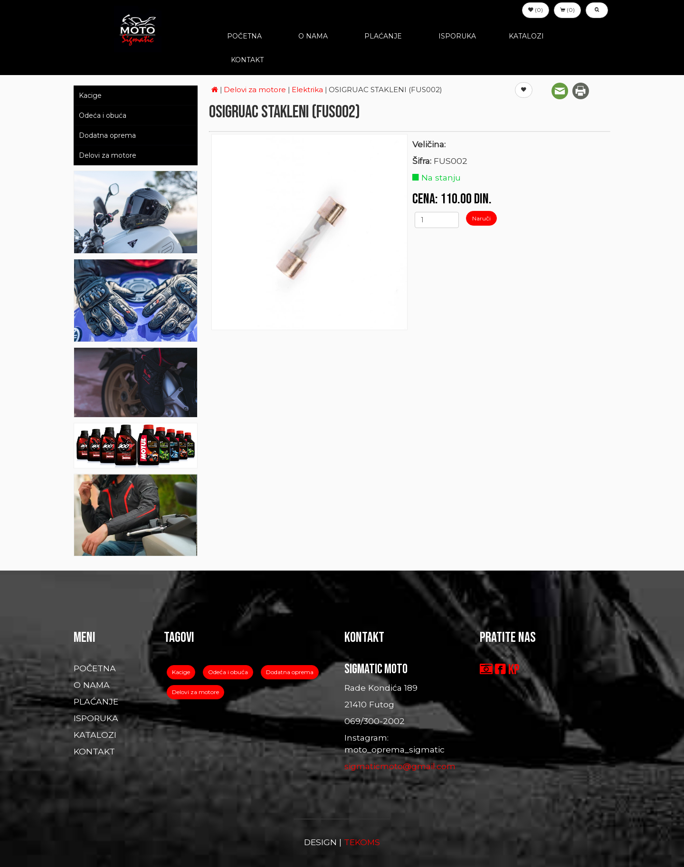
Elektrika (308, 89)
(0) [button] (535, 9)
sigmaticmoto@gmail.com (400, 766)
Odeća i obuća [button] (228, 672)
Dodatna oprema (107, 135)
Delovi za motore (107, 155)
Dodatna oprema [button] (290, 672)
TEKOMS (362, 842)
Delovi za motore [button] (195, 692)
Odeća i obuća (102, 115)
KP (514, 669)
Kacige (90, 95)
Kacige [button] (181, 672)
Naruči (481, 218)
